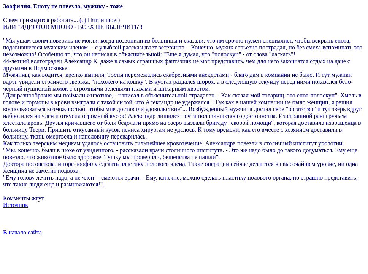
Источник (15, 205)
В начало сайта (22, 232)
